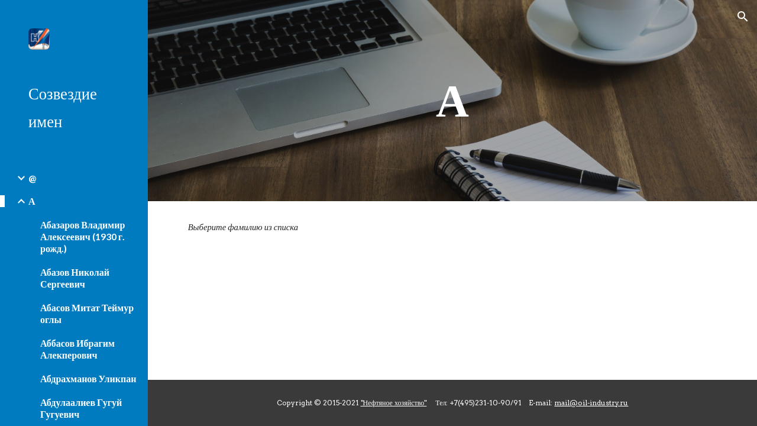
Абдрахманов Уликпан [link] (88, 378)
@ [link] (32, 177)
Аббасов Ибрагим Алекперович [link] (77, 348)
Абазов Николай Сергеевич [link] (74, 277)
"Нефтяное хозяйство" (394, 402)
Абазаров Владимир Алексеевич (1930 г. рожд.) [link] (82, 236)
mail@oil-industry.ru (591, 402)
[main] (452, 100)
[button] (743, 16)
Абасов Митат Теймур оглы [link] (87, 313)
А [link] (31, 200)
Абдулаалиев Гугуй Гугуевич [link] (81, 407)
